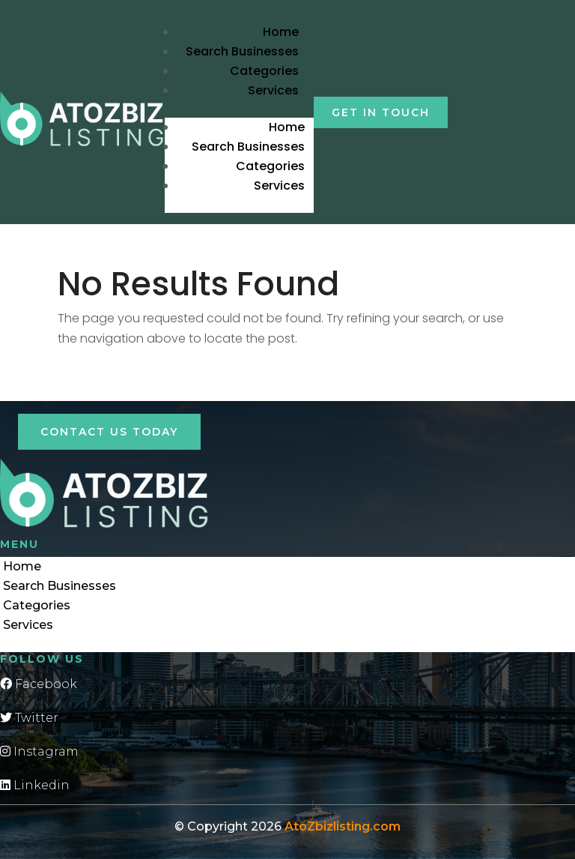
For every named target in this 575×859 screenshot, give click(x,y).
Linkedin (35, 785)
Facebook (38, 684)
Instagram (39, 751)
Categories (264, 70)
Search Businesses (242, 51)
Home (281, 31)
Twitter (29, 718)
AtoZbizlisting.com (343, 826)
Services (273, 90)
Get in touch (381, 112)
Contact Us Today (109, 431)
